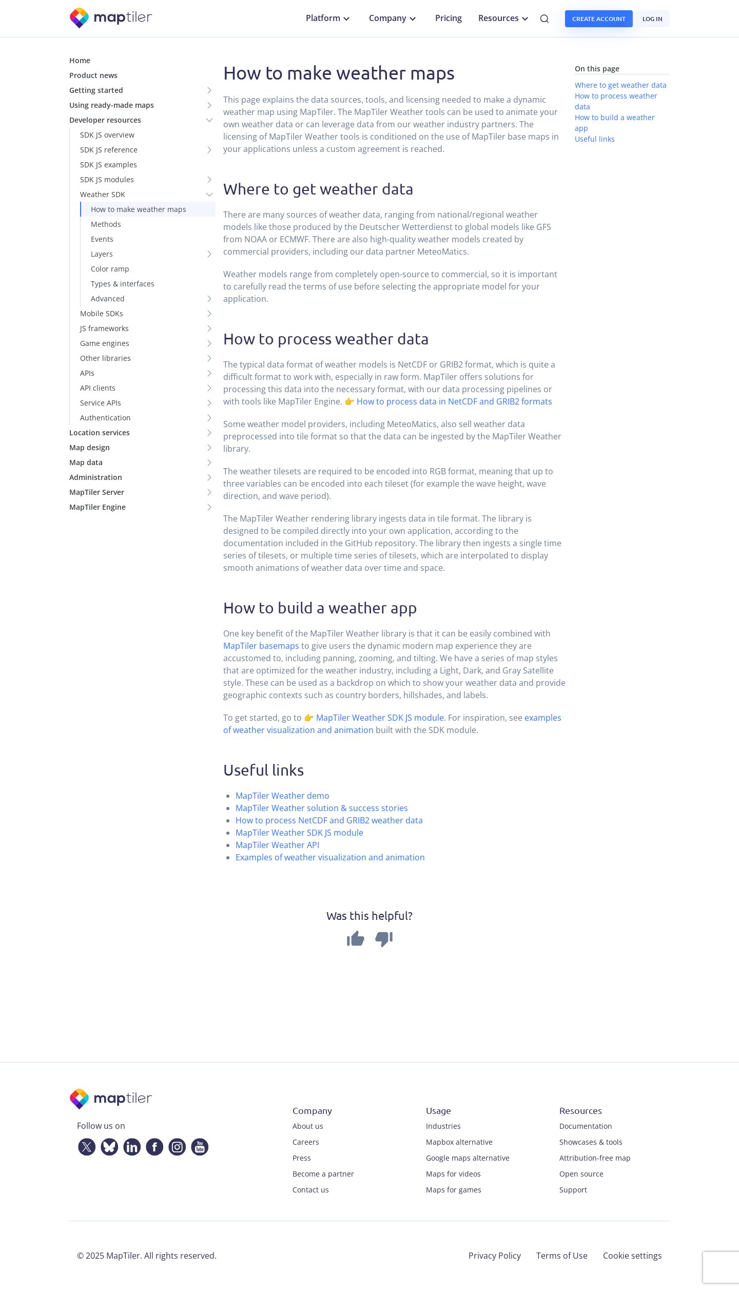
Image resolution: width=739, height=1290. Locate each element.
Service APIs (100, 403)
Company (394, 18)
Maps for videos (453, 1174)
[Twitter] (84, 1144)
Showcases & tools (591, 1142)
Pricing (448, 18)
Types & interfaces (122, 283)
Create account (599, 18)
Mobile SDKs (101, 313)
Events (102, 239)
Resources (504, 18)
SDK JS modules (107, 179)
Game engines (104, 343)
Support (573, 1190)
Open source (581, 1174)
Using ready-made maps (111, 105)
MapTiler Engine (97, 507)
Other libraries (105, 358)
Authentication (105, 417)
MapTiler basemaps (261, 645)
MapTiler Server (96, 492)
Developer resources (105, 120)
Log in (653, 18)
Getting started (96, 90)
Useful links (595, 139)
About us (308, 1126)
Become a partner (323, 1174)
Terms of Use (562, 1255)
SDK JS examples (108, 164)
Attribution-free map (595, 1158)
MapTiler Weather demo (282, 795)
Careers (306, 1142)
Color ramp (110, 269)
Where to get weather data (621, 85)
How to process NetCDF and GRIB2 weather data (329, 820)
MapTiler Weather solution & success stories (322, 808)
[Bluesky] (107, 1144)
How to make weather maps (138, 209)
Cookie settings (632, 1255)
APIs (87, 373)
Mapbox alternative (459, 1142)
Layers (102, 254)
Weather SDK (102, 194)
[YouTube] (197, 1144)
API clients (97, 388)
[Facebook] (152, 1144)
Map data (86, 462)
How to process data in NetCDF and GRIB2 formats (454, 401)
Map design (89, 447)
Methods (106, 224)
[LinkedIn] (130, 1144)
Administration (95, 477)
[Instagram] (175, 1144)
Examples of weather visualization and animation (330, 857)
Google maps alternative (468, 1158)
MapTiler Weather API (277, 845)
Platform (329, 18)
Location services (99, 432)
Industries (443, 1126)
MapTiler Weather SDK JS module (380, 717)
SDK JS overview (107, 135)
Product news (93, 75)
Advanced (108, 298)
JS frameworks (104, 328)
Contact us (311, 1190)
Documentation (585, 1126)
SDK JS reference (109, 150)
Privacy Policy (495, 1255)
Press (302, 1158)
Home (79, 60)
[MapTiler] (111, 18)
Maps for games (453, 1190)
